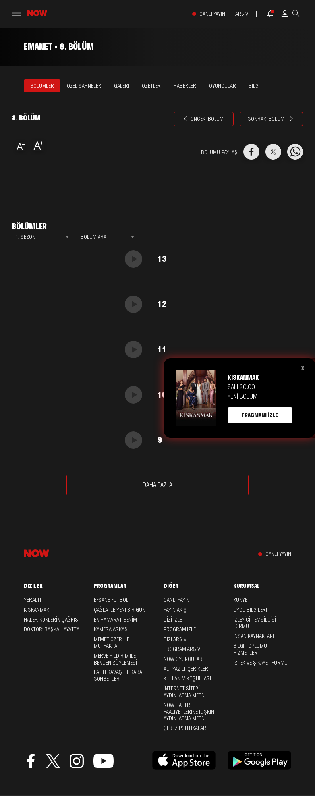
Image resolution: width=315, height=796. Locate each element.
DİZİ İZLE (173, 619)
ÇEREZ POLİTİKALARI (185, 728)
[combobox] (42, 236)
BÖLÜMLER (42, 85)
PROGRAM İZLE (180, 629)
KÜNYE (240, 599)
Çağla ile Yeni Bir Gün (119, 609)
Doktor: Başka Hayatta (51, 629)
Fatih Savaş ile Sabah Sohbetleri (119, 675)
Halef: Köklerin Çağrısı (51, 619)
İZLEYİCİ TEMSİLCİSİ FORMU (254, 623)
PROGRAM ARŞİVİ (182, 649)
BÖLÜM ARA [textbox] (93, 236)
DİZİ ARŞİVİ (175, 639)
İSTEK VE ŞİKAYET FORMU (260, 662)
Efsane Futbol (111, 599)
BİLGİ (254, 85)
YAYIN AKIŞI (176, 609)
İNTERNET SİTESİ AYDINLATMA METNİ (185, 692)
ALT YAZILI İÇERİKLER (186, 668)
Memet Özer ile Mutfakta (111, 642)
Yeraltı (32, 599)
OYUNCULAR (222, 85)
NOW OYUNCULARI (184, 659)
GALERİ (121, 85)
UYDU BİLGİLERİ (250, 609)
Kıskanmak (36, 609)
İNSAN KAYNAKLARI (253, 636)
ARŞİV (241, 14)
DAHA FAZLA (157, 485)
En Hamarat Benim (115, 619)
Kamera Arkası (111, 629)
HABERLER (185, 85)
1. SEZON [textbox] (25, 236)
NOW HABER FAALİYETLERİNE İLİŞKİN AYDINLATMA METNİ (189, 711)
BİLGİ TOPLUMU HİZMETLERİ (250, 649)
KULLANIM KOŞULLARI (187, 678)
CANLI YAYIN (212, 14)
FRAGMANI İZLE (260, 415)
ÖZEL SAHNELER (84, 85)
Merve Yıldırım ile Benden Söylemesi (115, 659)
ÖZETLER (151, 85)
